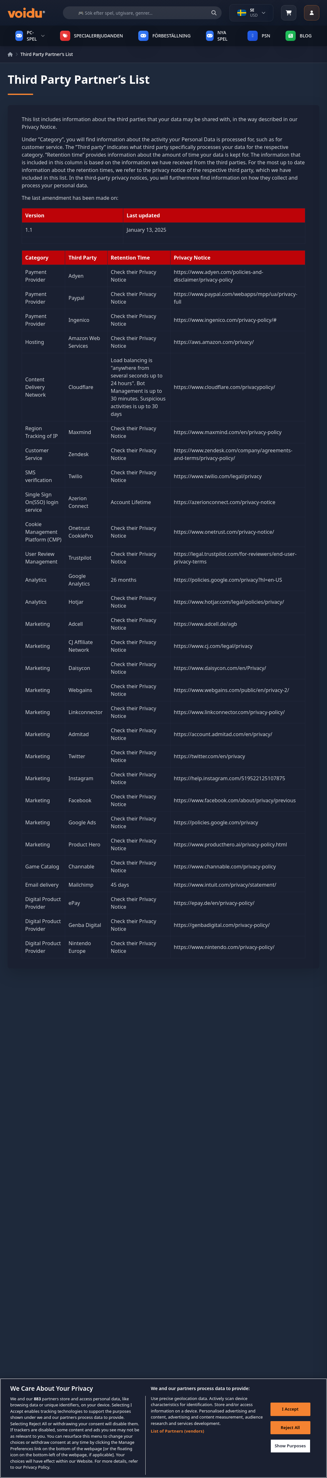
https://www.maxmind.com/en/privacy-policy (227, 432)
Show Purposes (290, 1446)
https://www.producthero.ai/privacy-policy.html (230, 844)
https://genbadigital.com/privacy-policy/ (222, 925)
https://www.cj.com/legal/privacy (213, 646)
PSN (258, 36)
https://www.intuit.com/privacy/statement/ (225, 884)
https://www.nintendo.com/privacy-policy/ (224, 947)
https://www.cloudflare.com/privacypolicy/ (224, 387)
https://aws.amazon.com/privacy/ (214, 342)
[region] (163, 1428)
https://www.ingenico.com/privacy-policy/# (225, 319)
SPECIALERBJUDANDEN (91, 36)
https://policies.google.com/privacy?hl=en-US (228, 579)
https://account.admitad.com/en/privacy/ (223, 734)
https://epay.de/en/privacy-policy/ (214, 902)
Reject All (290, 1427)
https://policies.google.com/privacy (216, 822)
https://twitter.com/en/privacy (209, 756)
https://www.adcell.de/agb (205, 623)
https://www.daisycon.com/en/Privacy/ (220, 668)
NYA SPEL (216, 36)
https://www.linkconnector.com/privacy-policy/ (229, 712)
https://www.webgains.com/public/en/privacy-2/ (231, 690)
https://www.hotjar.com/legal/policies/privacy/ (229, 601)
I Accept (290, 1409)
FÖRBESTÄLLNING (164, 36)
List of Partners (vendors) (177, 1431)
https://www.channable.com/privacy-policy (225, 866)
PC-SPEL (30, 36)
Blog (298, 36)
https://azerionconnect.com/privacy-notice (224, 502)
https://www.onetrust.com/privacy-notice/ (224, 531)
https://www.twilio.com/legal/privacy (218, 476)
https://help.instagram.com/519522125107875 (229, 778)
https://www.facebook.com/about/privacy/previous (235, 800)
